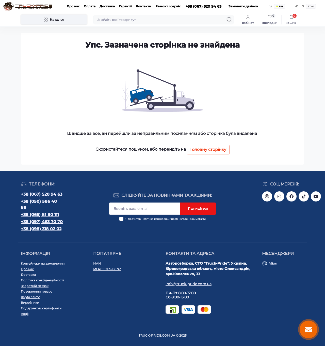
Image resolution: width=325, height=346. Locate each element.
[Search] (229, 19)
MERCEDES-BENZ (107, 269)
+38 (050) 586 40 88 (39, 204)
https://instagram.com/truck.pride (279, 196)
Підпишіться (198, 208)
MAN (97, 263)
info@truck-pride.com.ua (189, 284)
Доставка (107, 6)
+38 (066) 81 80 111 (40, 214)
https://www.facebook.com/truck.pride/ (291, 196)
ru (270, 6)
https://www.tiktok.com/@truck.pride (303, 196)
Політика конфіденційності (159, 219)
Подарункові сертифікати (41, 308)
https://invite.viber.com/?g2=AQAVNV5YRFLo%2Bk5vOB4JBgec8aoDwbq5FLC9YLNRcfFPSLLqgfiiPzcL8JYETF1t (267, 196)
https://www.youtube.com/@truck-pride (316, 196)
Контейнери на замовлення (42, 263)
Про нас (73, 6)
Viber (273, 263)
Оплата (89, 6)
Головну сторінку (208, 149)
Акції (24, 314)
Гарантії (125, 6)
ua (279, 6)
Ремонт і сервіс (168, 6)
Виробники (30, 303)
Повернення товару (36, 291)
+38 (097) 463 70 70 (42, 221)
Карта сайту (30, 297)
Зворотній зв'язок (34, 286)
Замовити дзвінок (243, 6)
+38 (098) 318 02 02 (41, 228)
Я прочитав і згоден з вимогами (165, 219)
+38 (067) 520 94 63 (41, 194)
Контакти (143, 6)
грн (311, 6)
